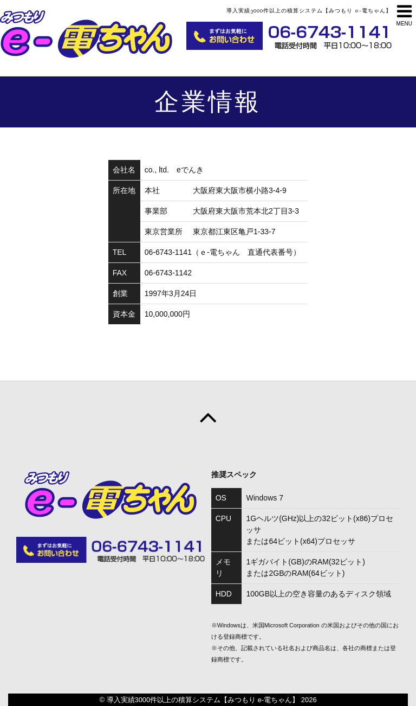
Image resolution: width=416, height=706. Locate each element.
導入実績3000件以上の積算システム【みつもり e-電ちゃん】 (203, 700)
